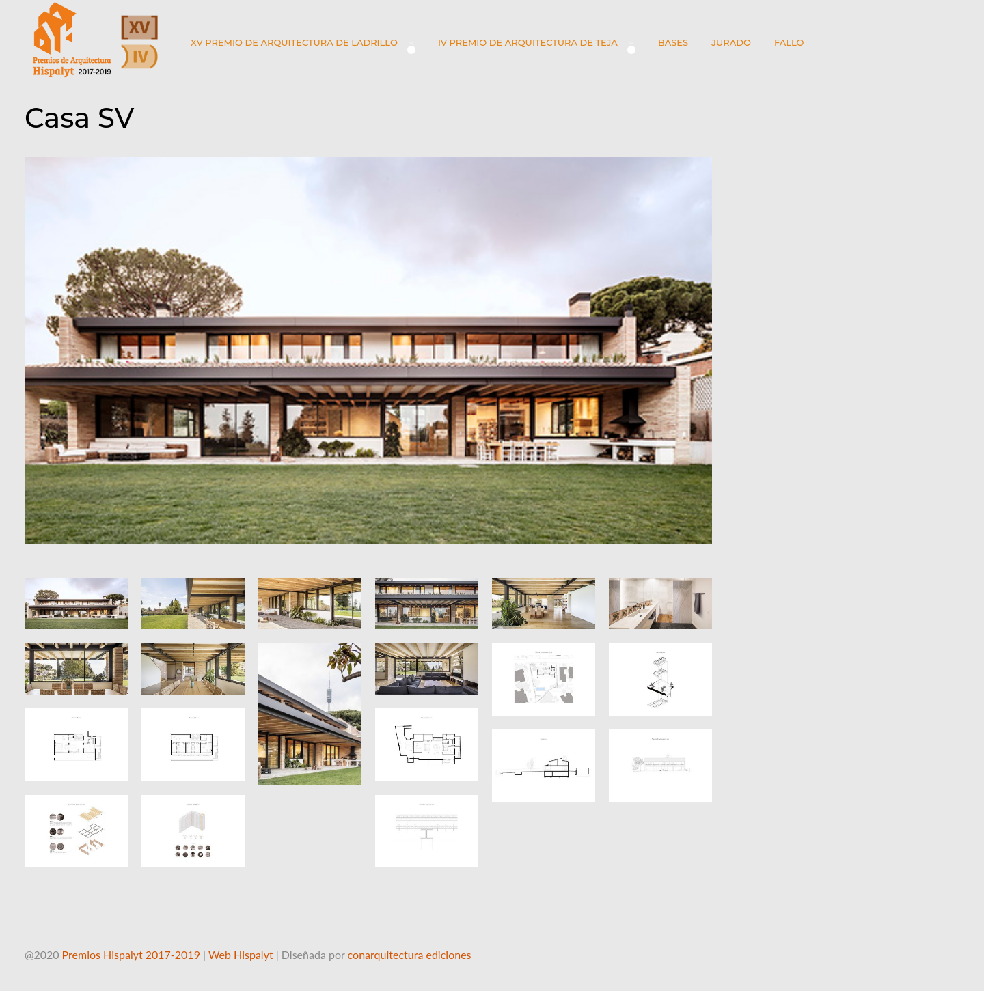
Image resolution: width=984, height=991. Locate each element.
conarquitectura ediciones (410, 954)
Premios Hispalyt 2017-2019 (131, 954)
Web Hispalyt (240, 954)
